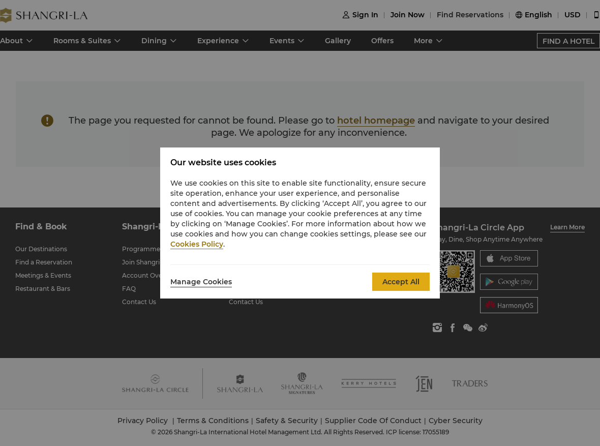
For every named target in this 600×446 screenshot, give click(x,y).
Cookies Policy (196, 244)
